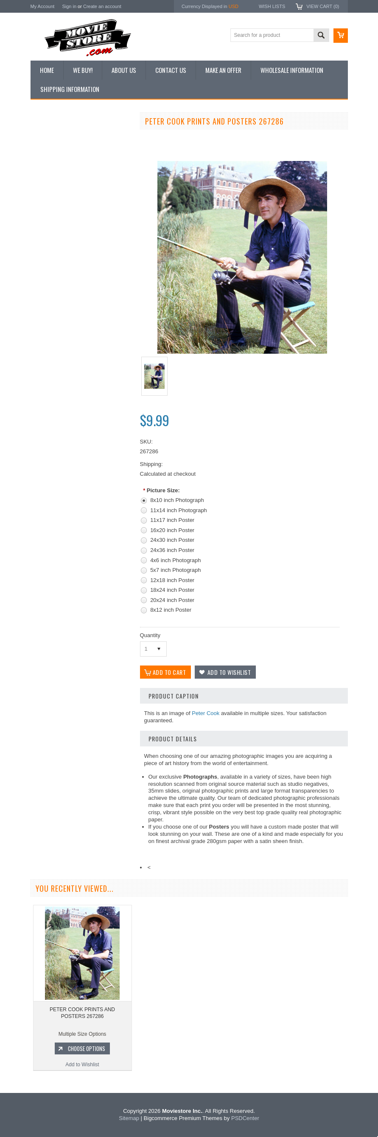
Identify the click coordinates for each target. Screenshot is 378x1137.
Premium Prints (52, 223)
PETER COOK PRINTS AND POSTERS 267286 (82, 1013)
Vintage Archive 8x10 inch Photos (73, 152)
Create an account (102, 6)
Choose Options (85, 472)
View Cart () (322, 6)
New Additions (51, 137)
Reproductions (51, 195)
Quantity (150, 635)
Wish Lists (272, 6)
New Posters (49, 209)
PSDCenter (245, 1118)
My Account (43, 6)
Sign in (69, 6)
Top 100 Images (53, 166)
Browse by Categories (60, 180)
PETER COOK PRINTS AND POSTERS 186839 (81, 436)
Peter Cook (205, 713)
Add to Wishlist (81, 488)
